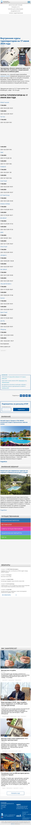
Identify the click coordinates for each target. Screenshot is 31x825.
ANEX (1, 232)
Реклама (3, 807)
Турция (3, 788)
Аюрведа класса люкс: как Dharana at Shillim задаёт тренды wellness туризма (14, 571)
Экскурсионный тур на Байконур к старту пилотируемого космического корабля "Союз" (14, 592)
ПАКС (1, 152)
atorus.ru (13, 823)
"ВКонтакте (21, 380)
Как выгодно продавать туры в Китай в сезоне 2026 (12, 581)
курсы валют (3, 350)
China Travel (3, 246)
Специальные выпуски (10, 520)
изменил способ (5, 76)
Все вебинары (6, 595)
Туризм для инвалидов (15, 9)
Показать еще (15, 793)
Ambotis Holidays (5, 204)
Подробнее (3, 510)
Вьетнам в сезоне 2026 (6, 576)
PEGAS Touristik (4, 102)
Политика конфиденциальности (7, 803)
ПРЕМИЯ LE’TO (15, 7)
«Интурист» (3, 255)
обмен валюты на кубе (13, 751)
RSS (2, 808)
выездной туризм (5, 716)
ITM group (3, 329)
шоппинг (21, 788)
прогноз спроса (13, 716)
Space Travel (3, 312)
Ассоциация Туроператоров (6, 2)
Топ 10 (3, 537)
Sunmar (2, 298)
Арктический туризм (15, 5)
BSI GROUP (3, 218)
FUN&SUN (3, 166)
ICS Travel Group (4, 195)
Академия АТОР (15, 11)
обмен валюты (18, 680)
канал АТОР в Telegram (14, 376)
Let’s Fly (2, 321)
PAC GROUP (3, 269)
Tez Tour (2, 116)
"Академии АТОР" (5, 388)
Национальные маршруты (11, 533)
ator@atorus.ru (10, 816)
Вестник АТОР (6, 524)
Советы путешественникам (12, 529)
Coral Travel (3, 181)
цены (19, 716)
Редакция (3, 805)
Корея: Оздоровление (16, 13)
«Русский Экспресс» (5, 284)
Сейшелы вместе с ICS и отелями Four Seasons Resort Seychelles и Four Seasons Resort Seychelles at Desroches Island (15, 586)
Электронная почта (6, 406)
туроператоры (11, 680)
